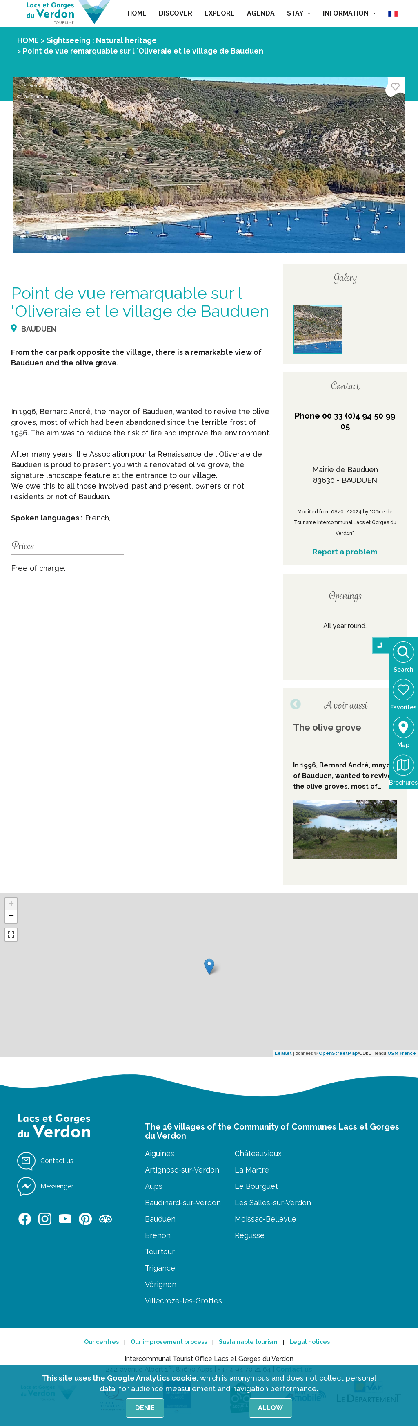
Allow (270, 1408)
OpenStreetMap (338, 1053)
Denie (145, 1408)
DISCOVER (175, 13)
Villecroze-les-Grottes (183, 1300)
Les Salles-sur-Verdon (273, 1202)
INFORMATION (349, 13)
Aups (153, 1186)
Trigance (160, 1268)
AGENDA (261, 13)
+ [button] (11, 904)
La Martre (252, 1170)
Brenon (158, 1235)
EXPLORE (220, 13)
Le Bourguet (256, 1186)
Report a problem (345, 551)
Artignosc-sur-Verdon (182, 1170)
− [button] (11, 916)
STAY (299, 13)
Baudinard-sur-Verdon (183, 1202)
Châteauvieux (258, 1153)
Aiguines (159, 1153)
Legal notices (309, 1342)
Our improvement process (169, 1342)
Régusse (250, 1235)
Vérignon (160, 1284)
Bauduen (160, 1219)
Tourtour (160, 1251)
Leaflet (283, 1053)
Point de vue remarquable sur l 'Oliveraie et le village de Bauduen (143, 51)
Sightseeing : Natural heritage (102, 40)
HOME (137, 13)
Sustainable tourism (248, 1342)
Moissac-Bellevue (265, 1219)
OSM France (401, 1053)
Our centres (101, 1342)
